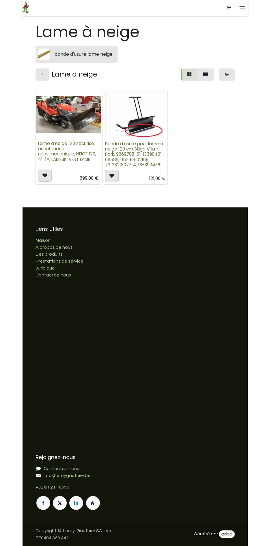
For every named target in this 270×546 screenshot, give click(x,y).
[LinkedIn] (76, 503)
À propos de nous (54, 247)
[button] (45, 176)
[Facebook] (43, 503)
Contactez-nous (53, 275)
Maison (43, 240)
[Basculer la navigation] (242, 8)
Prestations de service (59, 261)
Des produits (49, 254)
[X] (60, 503)
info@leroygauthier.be (67, 475)
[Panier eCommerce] (228, 8)
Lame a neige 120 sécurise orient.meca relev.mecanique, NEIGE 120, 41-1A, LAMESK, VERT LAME (67, 152)
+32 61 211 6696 (52, 487)
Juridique (45, 268)
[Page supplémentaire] (93, 503)
